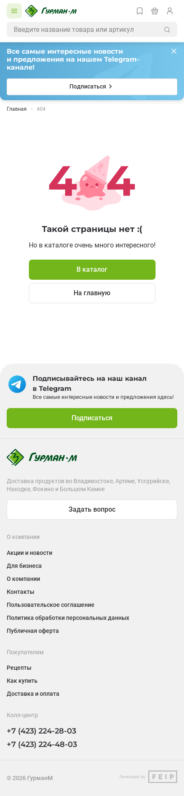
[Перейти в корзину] (154, 10)
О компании (23, 578)
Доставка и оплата (33, 693)
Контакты (20, 591)
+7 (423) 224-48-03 (42, 744)
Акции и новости (29, 552)
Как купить (22, 680)
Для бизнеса (24, 565)
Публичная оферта (33, 630)
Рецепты (19, 667)
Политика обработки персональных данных (68, 617)
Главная (17, 109)
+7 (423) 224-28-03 (41, 731)
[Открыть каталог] (14, 10)
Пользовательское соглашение (51, 604)
